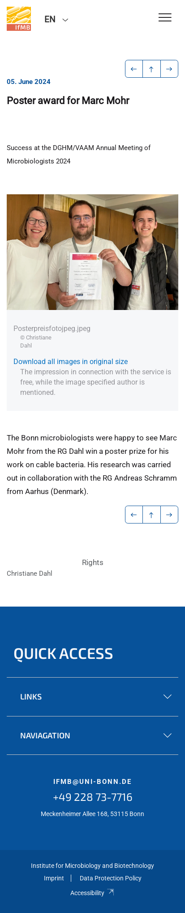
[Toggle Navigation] (165, 18)
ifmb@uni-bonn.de (92, 782)
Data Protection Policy (111, 878)
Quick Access (63, 653)
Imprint (54, 878)
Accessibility (92, 892)
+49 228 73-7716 (93, 796)
